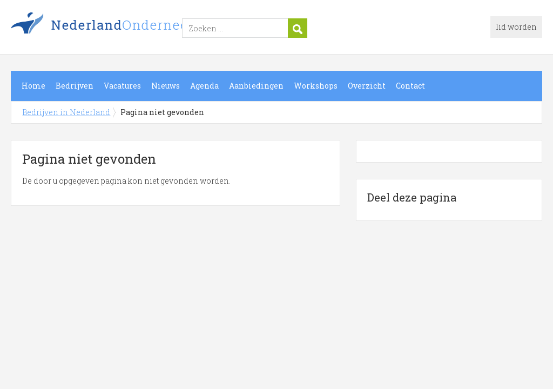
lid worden (516, 27)
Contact (410, 86)
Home (33, 86)
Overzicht (367, 86)
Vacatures (122, 86)
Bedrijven (74, 86)
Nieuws (165, 86)
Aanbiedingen (256, 86)
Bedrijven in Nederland (146, 28)
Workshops (316, 86)
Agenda (204, 86)
